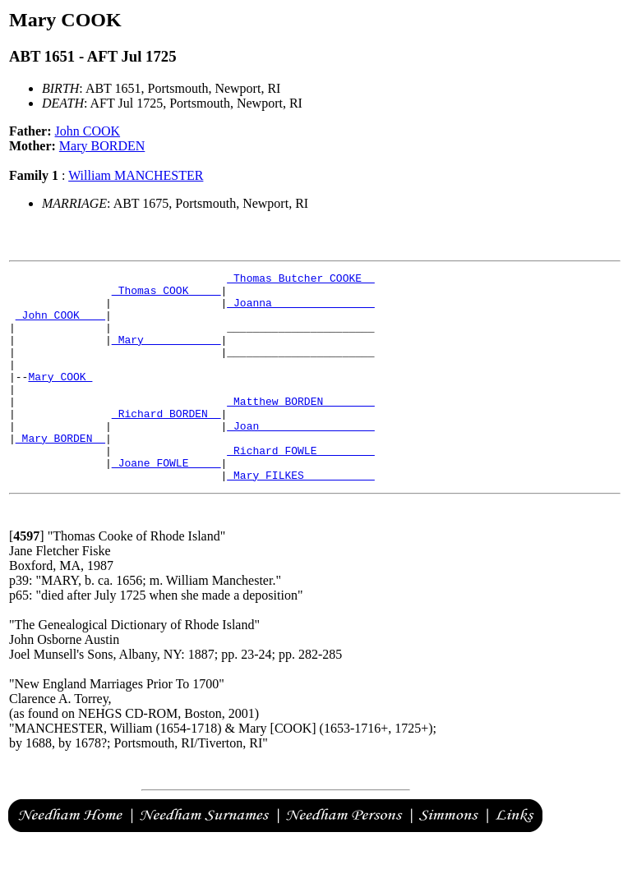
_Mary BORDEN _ (60, 472)
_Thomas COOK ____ (166, 294)
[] (26, 578)
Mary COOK (60, 398)
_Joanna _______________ (300, 309)
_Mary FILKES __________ (300, 516)
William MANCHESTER (135, 175)
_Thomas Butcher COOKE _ (300, 280)
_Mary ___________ (166, 354)
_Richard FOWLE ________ (300, 487)
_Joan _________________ (300, 457)
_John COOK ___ (60, 324)
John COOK (88, 131)
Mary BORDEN (102, 146)
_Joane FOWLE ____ (166, 501)
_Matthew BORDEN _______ (300, 428)
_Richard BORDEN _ (166, 442)
